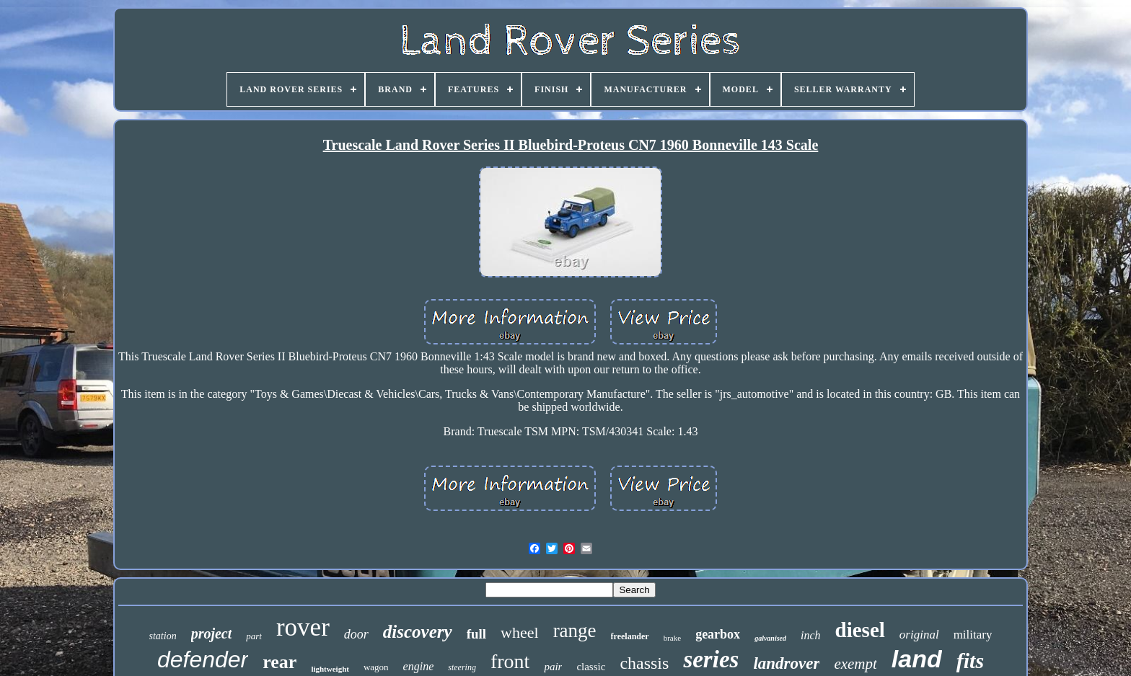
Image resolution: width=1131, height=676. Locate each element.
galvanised (770, 638)
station (163, 636)
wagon (376, 667)
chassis (644, 663)
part (254, 636)
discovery (417, 631)
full (476, 633)
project (211, 633)
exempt (855, 663)
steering (462, 667)
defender (202, 659)
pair (553, 666)
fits (970, 660)
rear (279, 661)
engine (418, 666)
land (917, 658)
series (711, 659)
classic (590, 666)
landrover (786, 663)
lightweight (330, 668)
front (509, 661)
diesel (860, 629)
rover (303, 627)
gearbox (717, 634)
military (973, 634)
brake (672, 637)
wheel (520, 632)
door (356, 634)
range (575, 630)
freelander (630, 636)
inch (811, 635)
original (919, 634)
